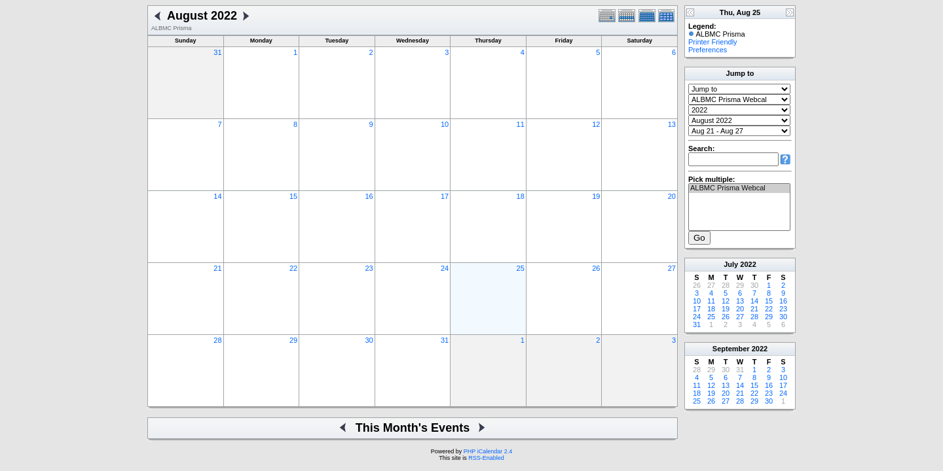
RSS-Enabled (486, 458)
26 (596, 268)
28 (217, 340)
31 (217, 52)
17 (445, 196)
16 (369, 196)
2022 (748, 264)
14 (217, 196)
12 (596, 124)
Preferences (707, 50)
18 (521, 196)
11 (521, 124)
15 (293, 196)
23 (369, 268)
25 (521, 268)
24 (445, 268)
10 (445, 124)
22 (293, 268)
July (731, 264)
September (731, 349)
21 (217, 268)
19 (596, 196)
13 (672, 124)
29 (293, 340)
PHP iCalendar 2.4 (488, 451)
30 (369, 340)
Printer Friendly (712, 42)
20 (672, 196)
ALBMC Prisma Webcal (739, 188)
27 (672, 268)
